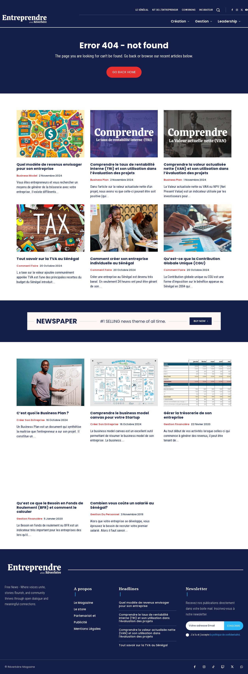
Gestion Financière (176, 424)
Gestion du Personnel (104, 514)
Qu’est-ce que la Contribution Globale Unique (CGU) (192, 261)
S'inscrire (233, 626)
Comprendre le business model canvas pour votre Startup (119, 415)
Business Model (27, 175)
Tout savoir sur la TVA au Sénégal (48, 258)
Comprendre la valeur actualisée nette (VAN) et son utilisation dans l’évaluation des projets (196, 168)
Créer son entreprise (31, 420)
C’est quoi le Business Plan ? (43, 413)
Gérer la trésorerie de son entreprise (188, 415)
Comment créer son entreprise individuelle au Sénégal (119, 261)
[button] (218, 10)
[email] (205, 625)
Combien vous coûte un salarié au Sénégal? (122, 505)
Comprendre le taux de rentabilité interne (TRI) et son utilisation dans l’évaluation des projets (123, 168)
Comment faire (27, 265)
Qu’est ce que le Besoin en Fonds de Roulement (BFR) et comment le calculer (50, 507)
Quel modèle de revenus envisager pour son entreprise (49, 166)
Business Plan (99, 180)
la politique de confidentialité (225, 634)
